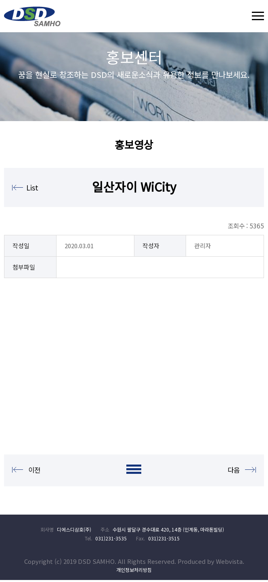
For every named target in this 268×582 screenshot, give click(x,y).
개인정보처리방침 (134, 571)
